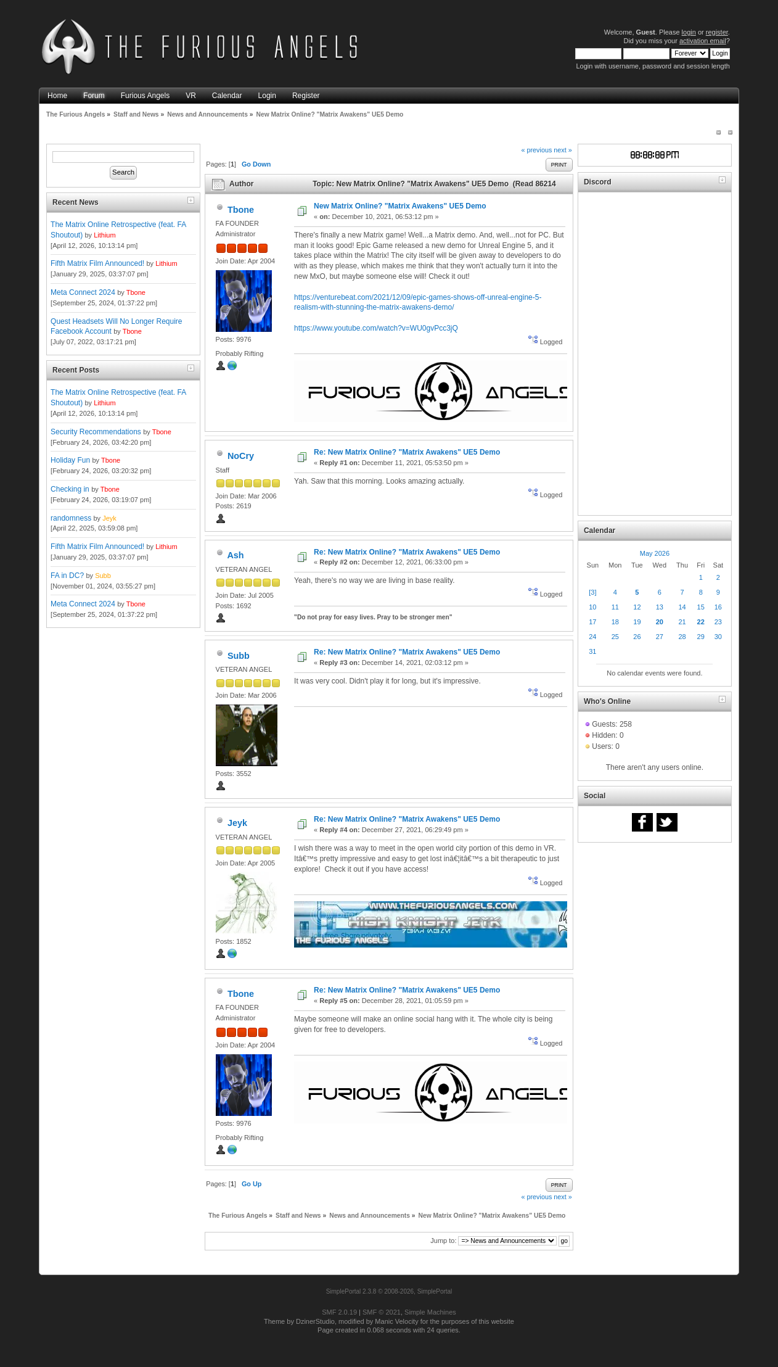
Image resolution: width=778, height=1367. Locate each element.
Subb (103, 575)
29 (701, 636)
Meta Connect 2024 (83, 292)
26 (637, 636)
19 (637, 622)
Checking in (70, 489)
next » (562, 150)
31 (592, 651)
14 (682, 607)
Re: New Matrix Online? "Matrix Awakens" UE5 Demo (407, 452)
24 (592, 636)
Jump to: (443, 1240)
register (717, 32)
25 (615, 636)
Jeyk (109, 518)
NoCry (240, 456)
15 (701, 607)
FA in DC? (67, 575)
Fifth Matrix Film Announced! (97, 263)
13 (659, 607)
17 (592, 622)
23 (718, 622)
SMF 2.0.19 (339, 1312)
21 (682, 622)
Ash (235, 555)
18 (615, 622)
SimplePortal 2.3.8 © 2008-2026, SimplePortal (389, 1291)
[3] (592, 592)
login (689, 32)
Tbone (135, 292)
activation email (702, 40)
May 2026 (654, 553)
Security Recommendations (96, 431)
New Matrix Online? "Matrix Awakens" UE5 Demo (400, 206)
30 (718, 636)
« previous (536, 150)
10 (592, 607)
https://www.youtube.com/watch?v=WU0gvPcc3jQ (376, 328)
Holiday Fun (70, 460)
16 (718, 607)
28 (682, 636)
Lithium (104, 235)
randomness (71, 518)
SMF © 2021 (381, 1312)
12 (637, 607)
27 (659, 636)
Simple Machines (430, 1312)
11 (615, 607)
